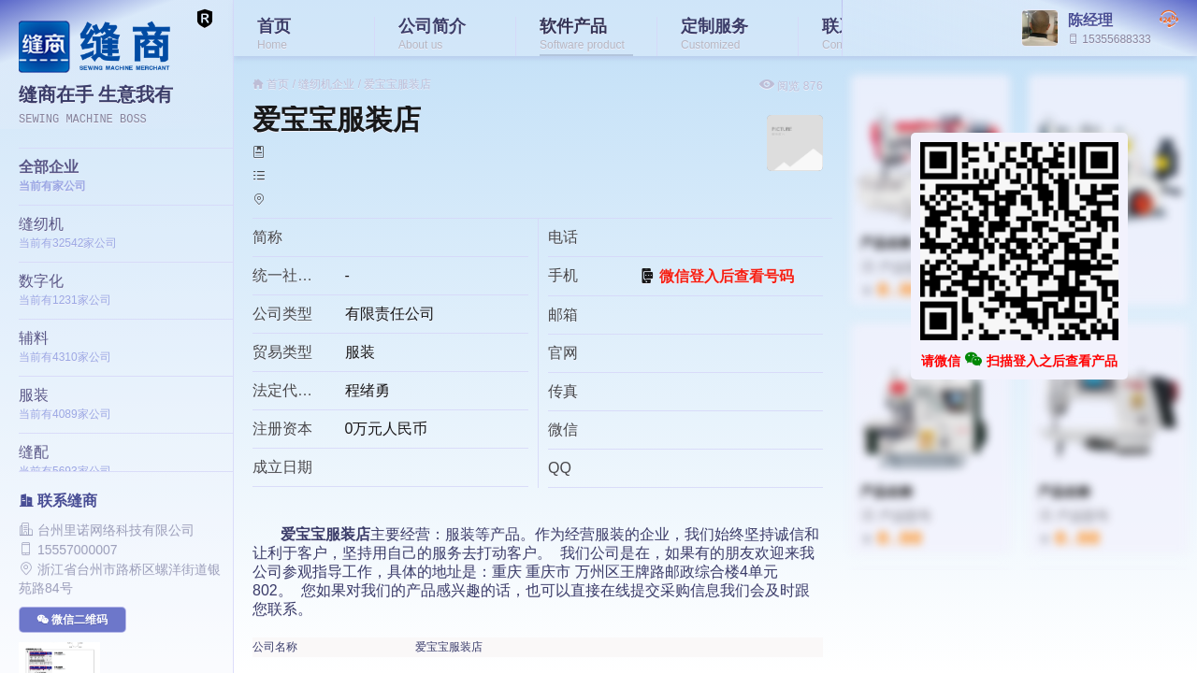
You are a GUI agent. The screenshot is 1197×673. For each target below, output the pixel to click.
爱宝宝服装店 (397, 84)
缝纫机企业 (326, 84)
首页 (278, 84)
